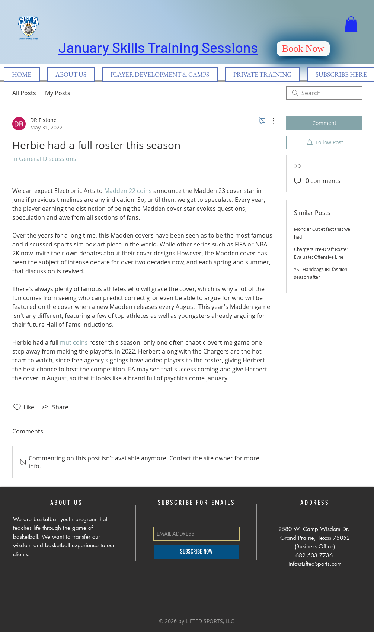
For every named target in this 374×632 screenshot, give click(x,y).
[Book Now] (303, 48)
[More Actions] (269, 120)
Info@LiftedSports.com (315, 563)
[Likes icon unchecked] (17, 407)
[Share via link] (54, 407)
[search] (324, 93)
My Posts (57, 93)
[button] (351, 24)
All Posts (24, 93)
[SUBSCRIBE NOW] (196, 551)
